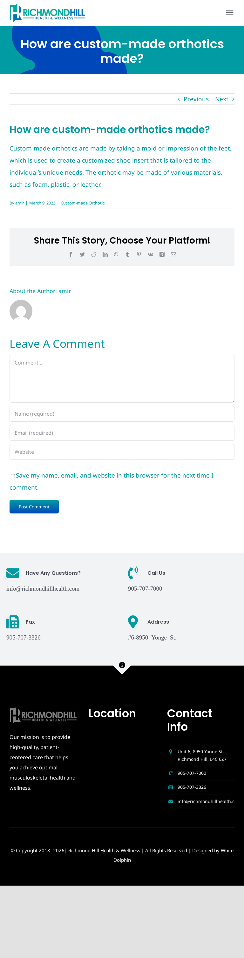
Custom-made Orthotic (83, 203)
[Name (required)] (122, 414)
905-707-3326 (192, 787)
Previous (196, 99)
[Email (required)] (122, 433)
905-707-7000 (192, 773)
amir (19, 203)
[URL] (122, 452)
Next (221, 99)
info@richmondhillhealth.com (42, 588)
